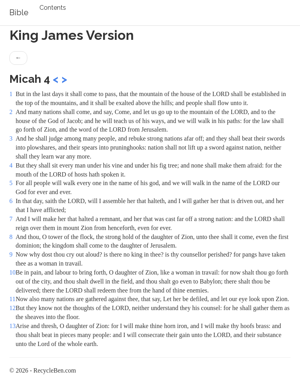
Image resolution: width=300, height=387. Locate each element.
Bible (19, 12)
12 (12, 308)
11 (12, 299)
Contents (52, 7)
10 (12, 272)
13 (12, 326)
